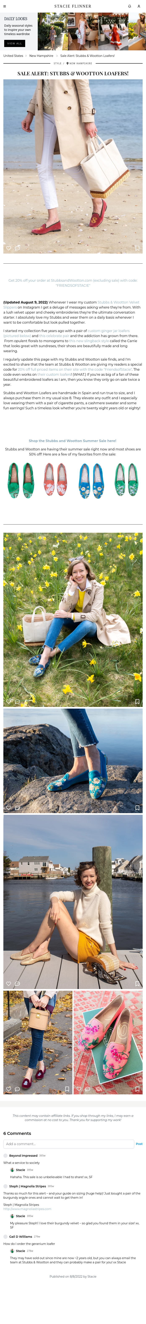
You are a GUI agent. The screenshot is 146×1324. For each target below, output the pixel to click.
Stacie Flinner (72, 6)
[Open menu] (4, 6)
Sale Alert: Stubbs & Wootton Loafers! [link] (87, 56)
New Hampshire (41, 56)
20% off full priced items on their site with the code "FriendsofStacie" (75, 370)
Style (58, 63)
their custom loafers (54, 375)
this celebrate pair (54, 336)
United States (13, 56)
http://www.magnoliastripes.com (27, 1209)
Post (139, 1144)
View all (14, 43)
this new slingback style (89, 341)
